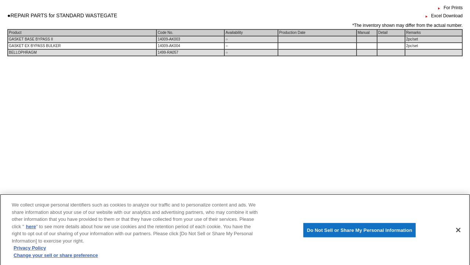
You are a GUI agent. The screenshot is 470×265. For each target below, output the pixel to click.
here (31, 228)
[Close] (458, 232)
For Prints (453, 7)
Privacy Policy (30, 250)
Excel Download (447, 15)
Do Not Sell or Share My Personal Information (359, 232)
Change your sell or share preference (56, 257)
